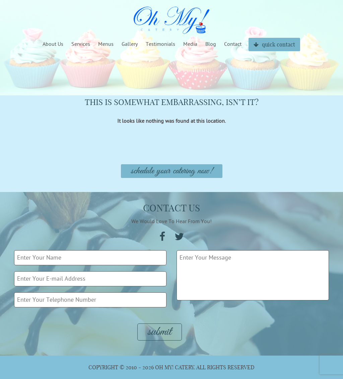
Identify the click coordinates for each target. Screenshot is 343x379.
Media (190, 44)
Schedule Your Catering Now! (171, 171)
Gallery (130, 44)
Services (80, 44)
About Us (53, 44)
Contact (233, 44)
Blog (210, 44)
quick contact (274, 44)
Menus (106, 44)
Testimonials (160, 44)
